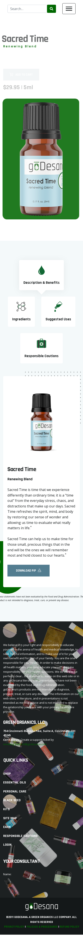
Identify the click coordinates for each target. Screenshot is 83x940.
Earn (7, 827)
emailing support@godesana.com (25, 744)
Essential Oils (14, 782)
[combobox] (27, 9)
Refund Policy (69, 927)
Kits (6, 809)
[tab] (41, 275)
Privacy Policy (14, 927)
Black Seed (12, 800)
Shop (7, 774)
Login (7, 844)
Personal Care (14, 791)
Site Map (10, 818)
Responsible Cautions (20, 836)
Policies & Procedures (42, 927)
